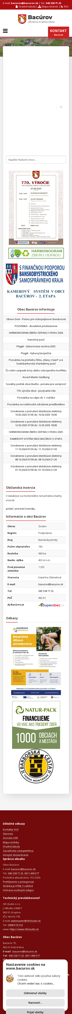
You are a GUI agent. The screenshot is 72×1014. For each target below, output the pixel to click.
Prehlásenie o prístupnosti (18, 881)
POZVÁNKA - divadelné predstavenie (36, 326)
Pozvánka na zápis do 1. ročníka (36, 397)
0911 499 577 (31, 873)
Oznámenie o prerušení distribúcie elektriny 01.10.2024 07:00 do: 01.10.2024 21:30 (36, 468)
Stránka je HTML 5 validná (18, 886)
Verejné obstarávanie (15, 855)
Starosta (8, 833)
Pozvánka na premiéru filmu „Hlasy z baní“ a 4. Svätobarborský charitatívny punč (36, 361)
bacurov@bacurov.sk (24, 3)
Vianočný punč (36, 339)
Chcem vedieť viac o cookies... (36, 983)
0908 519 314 (15, 925)
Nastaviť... (35, 1002)
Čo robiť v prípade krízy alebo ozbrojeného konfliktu (36, 370)
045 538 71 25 (53, 3)
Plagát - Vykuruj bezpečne (36, 353)
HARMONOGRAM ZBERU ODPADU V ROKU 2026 (36, 332)
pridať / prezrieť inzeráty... (21, 508)
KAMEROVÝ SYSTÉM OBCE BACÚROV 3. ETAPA (36, 438)
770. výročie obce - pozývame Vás (36, 390)
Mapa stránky (11, 842)
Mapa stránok (48, 6)
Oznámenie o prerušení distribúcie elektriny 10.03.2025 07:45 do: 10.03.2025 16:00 (36, 413)
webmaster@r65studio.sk (26, 920)
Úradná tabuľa (26, 6)
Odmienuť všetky (35, 993)
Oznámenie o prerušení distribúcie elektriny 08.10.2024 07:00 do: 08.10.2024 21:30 (36, 457)
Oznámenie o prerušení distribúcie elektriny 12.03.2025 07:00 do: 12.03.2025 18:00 (36, 423)
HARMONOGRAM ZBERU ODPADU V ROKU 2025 (36, 432)
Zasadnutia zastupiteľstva (18, 850)
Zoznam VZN (10, 838)
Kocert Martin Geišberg (36, 377)
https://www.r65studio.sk (24, 929)
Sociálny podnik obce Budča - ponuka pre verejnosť (36, 384)
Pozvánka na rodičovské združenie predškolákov (36, 404)
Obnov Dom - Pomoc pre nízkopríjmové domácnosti (36, 319)
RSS (65, 6)
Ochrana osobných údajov (18, 890)
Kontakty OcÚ (11, 829)
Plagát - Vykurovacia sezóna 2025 (36, 346)
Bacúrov (58, 33)
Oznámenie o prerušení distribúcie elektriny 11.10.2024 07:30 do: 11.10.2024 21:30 (36, 447)
